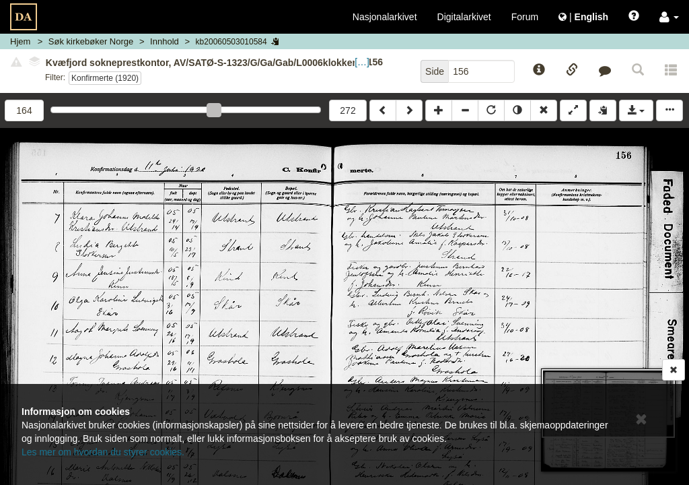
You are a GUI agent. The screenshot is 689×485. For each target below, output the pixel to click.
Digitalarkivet (464, 16)
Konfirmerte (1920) (105, 78)
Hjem (20, 41)
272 (347, 110)
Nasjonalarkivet (385, 16)
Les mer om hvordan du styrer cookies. (103, 452)
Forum (524, 16)
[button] (669, 17)
